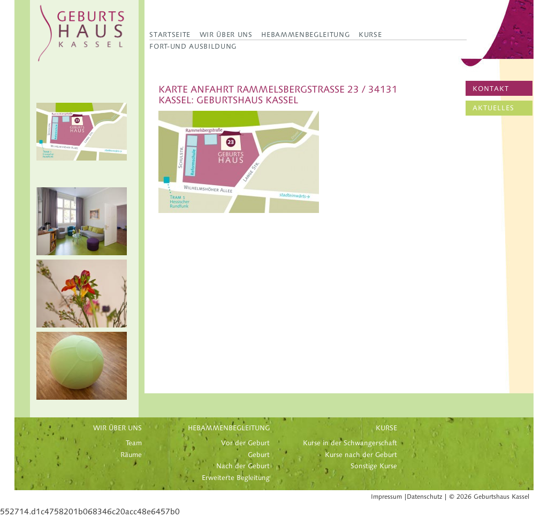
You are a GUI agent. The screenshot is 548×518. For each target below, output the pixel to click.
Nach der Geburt (243, 466)
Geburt (259, 455)
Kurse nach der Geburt (361, 455)
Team (134, 443)
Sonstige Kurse (374, 466)
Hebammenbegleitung (305, 35)
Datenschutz (424, 496)
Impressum (386, 496)
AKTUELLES (493, 108)
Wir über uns (226, 35)
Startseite (170, 35)
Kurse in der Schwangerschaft (350, 443)
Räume (131, 455)
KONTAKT (491, 89)
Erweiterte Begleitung (236, 478)
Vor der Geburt (245, 443)
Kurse (370, 35)
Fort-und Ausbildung (193, 46)
